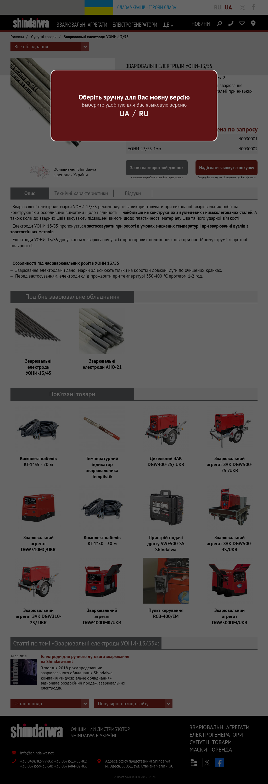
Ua (124, 113)
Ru (144, 113)
